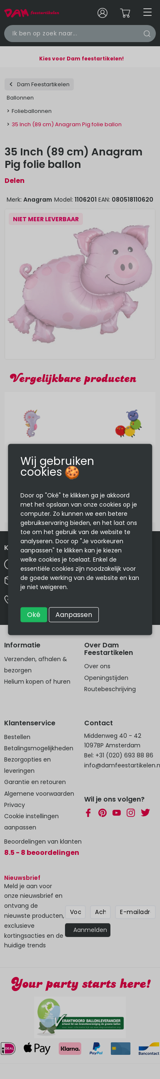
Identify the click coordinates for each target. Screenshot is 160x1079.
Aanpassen (73, 614)
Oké (33, 614)
